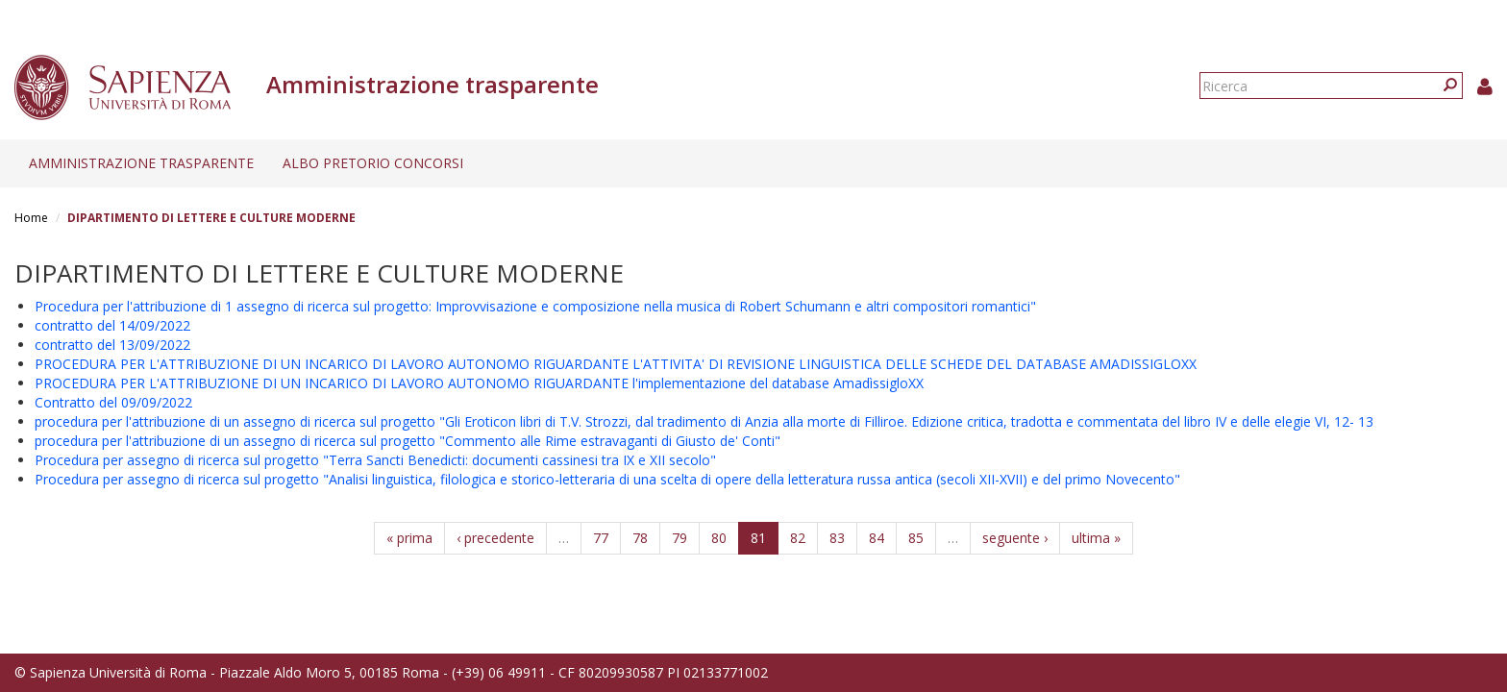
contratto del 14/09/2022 (112, 325)
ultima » (1096, 538)
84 (876, 538)
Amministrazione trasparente (141, 163)
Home (31, 218)
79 (679, 538)
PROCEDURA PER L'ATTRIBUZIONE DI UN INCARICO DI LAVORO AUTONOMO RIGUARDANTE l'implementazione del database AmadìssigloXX (479, 383)
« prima (409, 538)
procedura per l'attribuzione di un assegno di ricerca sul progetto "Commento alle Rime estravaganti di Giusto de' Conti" (407, 441)
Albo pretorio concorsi (373, 163)
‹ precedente (495, 538)
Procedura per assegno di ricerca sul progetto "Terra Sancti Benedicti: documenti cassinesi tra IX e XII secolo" (375, 460)
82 (797, 538)
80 (719, 538)
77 (600, 538)
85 (916, 538)
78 (640, 538)
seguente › (1015, 538)
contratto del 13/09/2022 (112, 344)
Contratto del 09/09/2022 (113, 402)
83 (837, 538)
